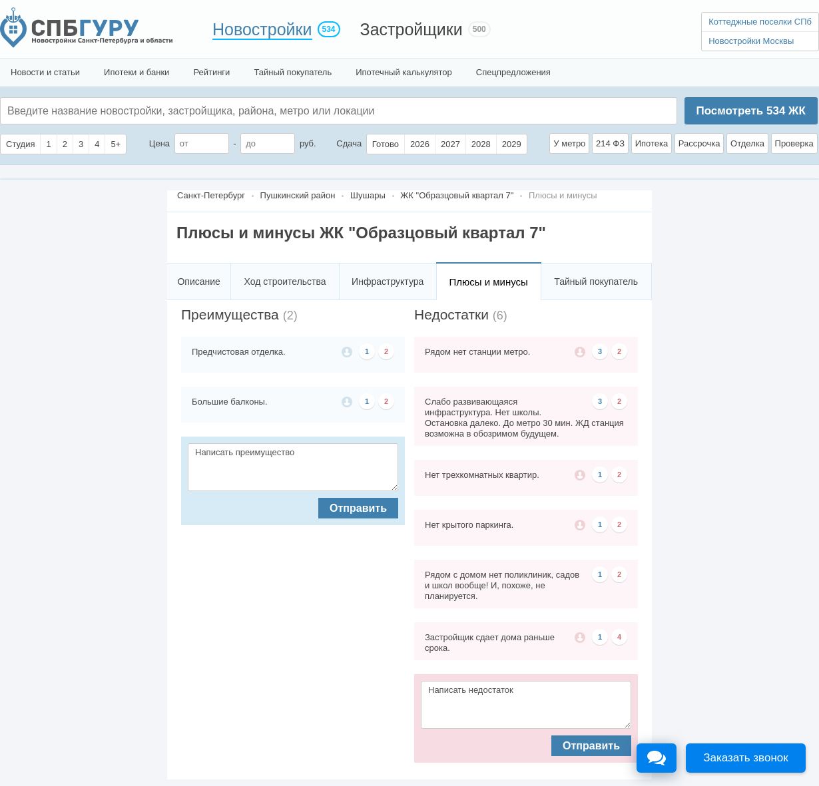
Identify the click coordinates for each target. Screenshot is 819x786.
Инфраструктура (387, 281)
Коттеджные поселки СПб (760, 22)
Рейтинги (211, 72)
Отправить (358, 508)
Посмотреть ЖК (750, 110)
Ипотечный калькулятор (404, 72)
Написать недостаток (526, 705)
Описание (198, 281)
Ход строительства (285, 281)
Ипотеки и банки (136, 72)
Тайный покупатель (293, 72)
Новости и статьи (45, 72)
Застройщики (411, 29)
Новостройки (262, 29)
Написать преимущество (293, 467)
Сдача (349, 143)
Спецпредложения (513, 72)
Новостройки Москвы (751, 41)
